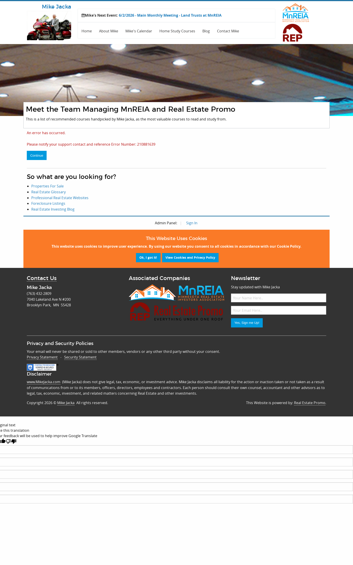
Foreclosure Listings (48, 203)
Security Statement (80, 357)
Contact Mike (228, 31)
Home (86, 31)
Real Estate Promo (309, 402)
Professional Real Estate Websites (59, 197)
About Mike (108, 31)
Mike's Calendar (138, 31)
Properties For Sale (47, 186)
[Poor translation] (11, 441)
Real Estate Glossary (48, 191)
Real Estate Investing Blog (53, 209)
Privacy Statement (42, 357)
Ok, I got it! (148, 257)
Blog (206, 31)
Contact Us (42, 278)
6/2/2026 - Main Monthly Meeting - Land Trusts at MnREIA (170, 15)
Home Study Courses (177, 31)
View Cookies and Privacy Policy (190, 257)
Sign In (191, 222)
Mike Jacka (66, 402)
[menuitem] (86, 30)
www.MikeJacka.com (43, 381)
